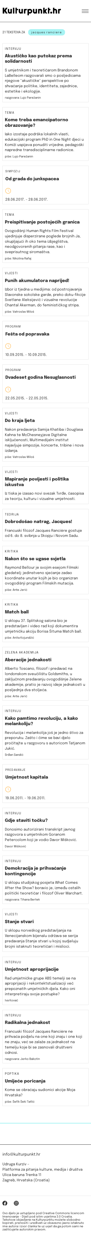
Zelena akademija (22, 652)
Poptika (12, 1074)
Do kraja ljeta (20, 421)
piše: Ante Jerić (16, 590)
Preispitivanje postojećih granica (42, 222)
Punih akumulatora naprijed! (37, 281)
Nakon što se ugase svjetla (35, 559)
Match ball (17, 612)
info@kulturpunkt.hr (21, 1154)
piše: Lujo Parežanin (19, 156)
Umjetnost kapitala (26, 777)
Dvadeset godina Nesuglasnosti (40, 377)
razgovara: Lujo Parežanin (23, 97)
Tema (9, 113)
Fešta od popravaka (27, 334)
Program (13, 327)
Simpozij (13, 171)
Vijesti (11, 273)
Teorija (12, 514)
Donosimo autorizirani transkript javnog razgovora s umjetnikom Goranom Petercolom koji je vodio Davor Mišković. (41, 835)
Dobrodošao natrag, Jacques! (38, 522)
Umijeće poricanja (25, 1081)
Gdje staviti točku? (26, 820)
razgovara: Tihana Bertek (22, 899)
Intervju (13, 49)
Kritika (11, 551)
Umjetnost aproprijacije (32, 969)
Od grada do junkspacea (32, 179)
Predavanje (15, 770)
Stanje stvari (19, 922)
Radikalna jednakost (27, 1023)
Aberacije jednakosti (28, 660)
